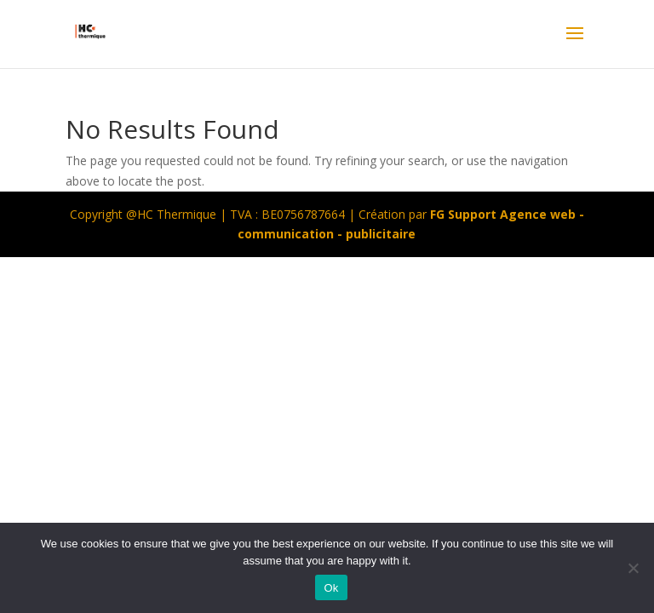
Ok (331, 587)
